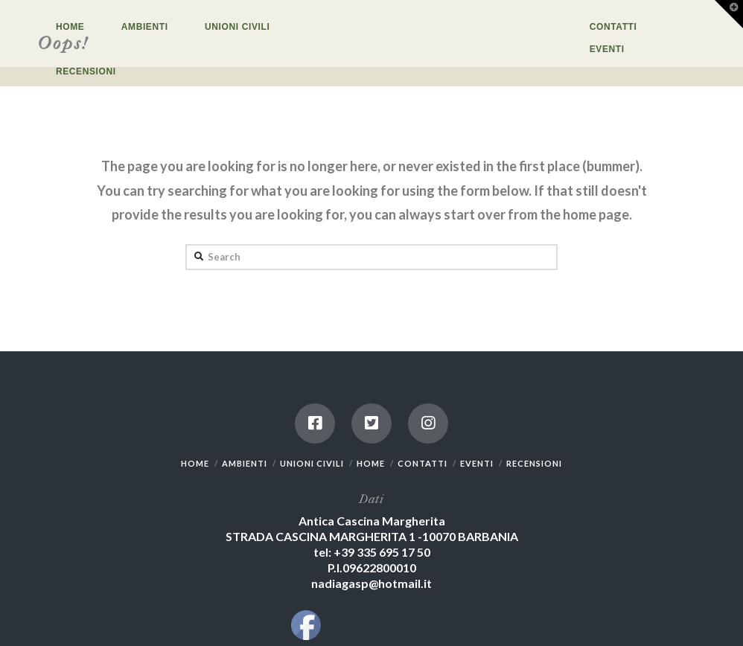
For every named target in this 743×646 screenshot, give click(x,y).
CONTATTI (422, 463)
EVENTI (477, 463)
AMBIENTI (244, 463)
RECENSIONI (534, 463)
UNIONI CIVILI (312, 463)
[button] (729, 14)
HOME (195, 463)
